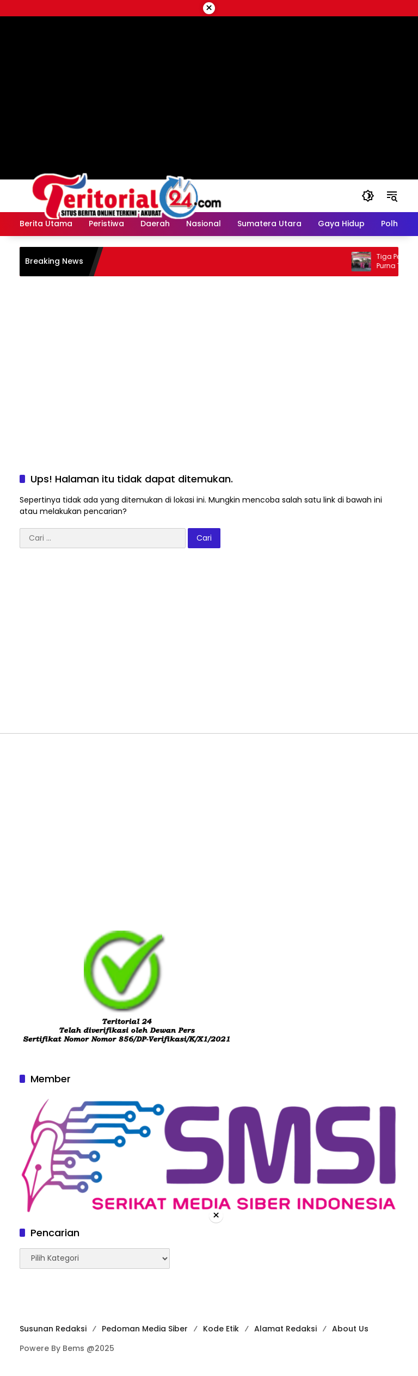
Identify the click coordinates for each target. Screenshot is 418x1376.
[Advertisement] (209, 363)
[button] (367, 195)
